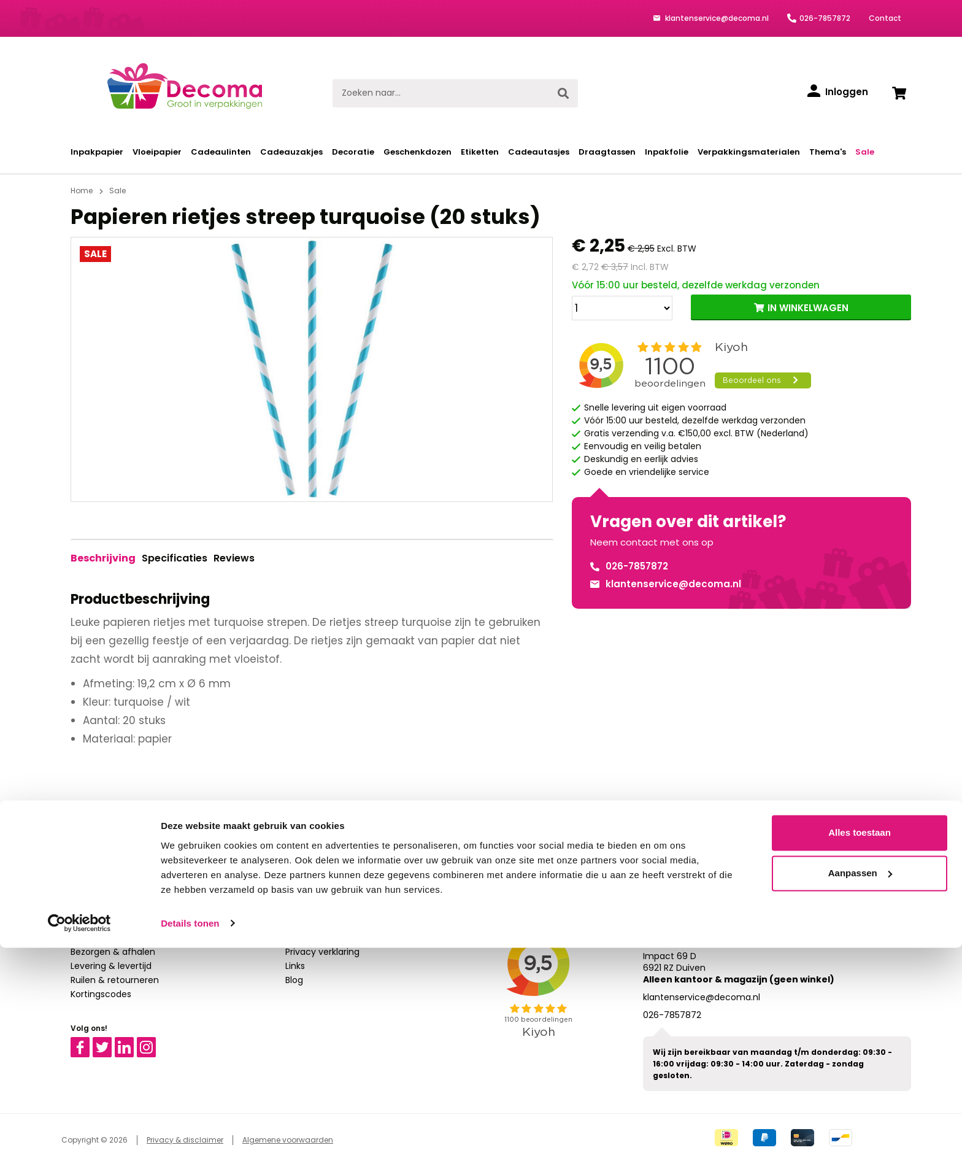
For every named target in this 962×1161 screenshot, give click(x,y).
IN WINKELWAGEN (808, 307)
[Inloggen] (837, 92)
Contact (885, 18)
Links (295, 966)
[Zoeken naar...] (441, 93)
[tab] (103, 558)
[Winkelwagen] (899, 93)
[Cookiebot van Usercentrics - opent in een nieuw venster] (79, 1137)
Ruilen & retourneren (115, 980)
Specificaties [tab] (174, 558)
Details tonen (190, 1137)
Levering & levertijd (111, 966)
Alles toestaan (859, 1046)
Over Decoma (315, 938)
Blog (294, 980)
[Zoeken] (563, 93)
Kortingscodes (101, 994)
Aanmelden (613, 833)
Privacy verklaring (322, 952)
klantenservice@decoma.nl (716, 18)
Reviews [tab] (234, 558)
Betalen (87, 938)
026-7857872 (824, 18)
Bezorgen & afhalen (113, 952)
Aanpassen (860, 1086)
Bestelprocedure (106, 923)
